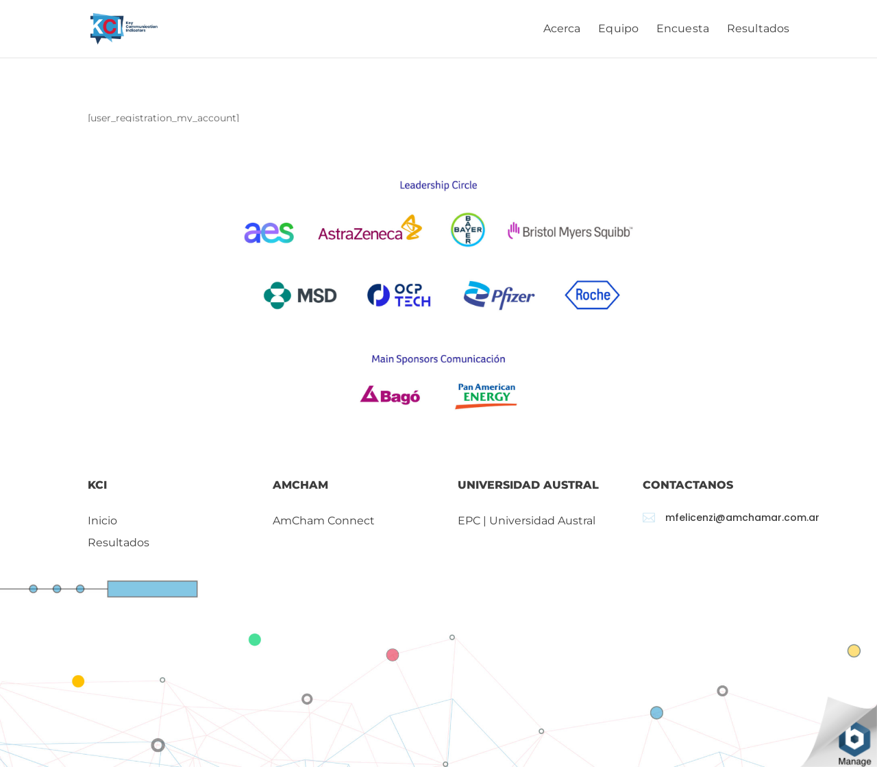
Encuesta (682, 29)
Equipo (618, 29)
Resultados (758, 29)
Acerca (562, 29)
